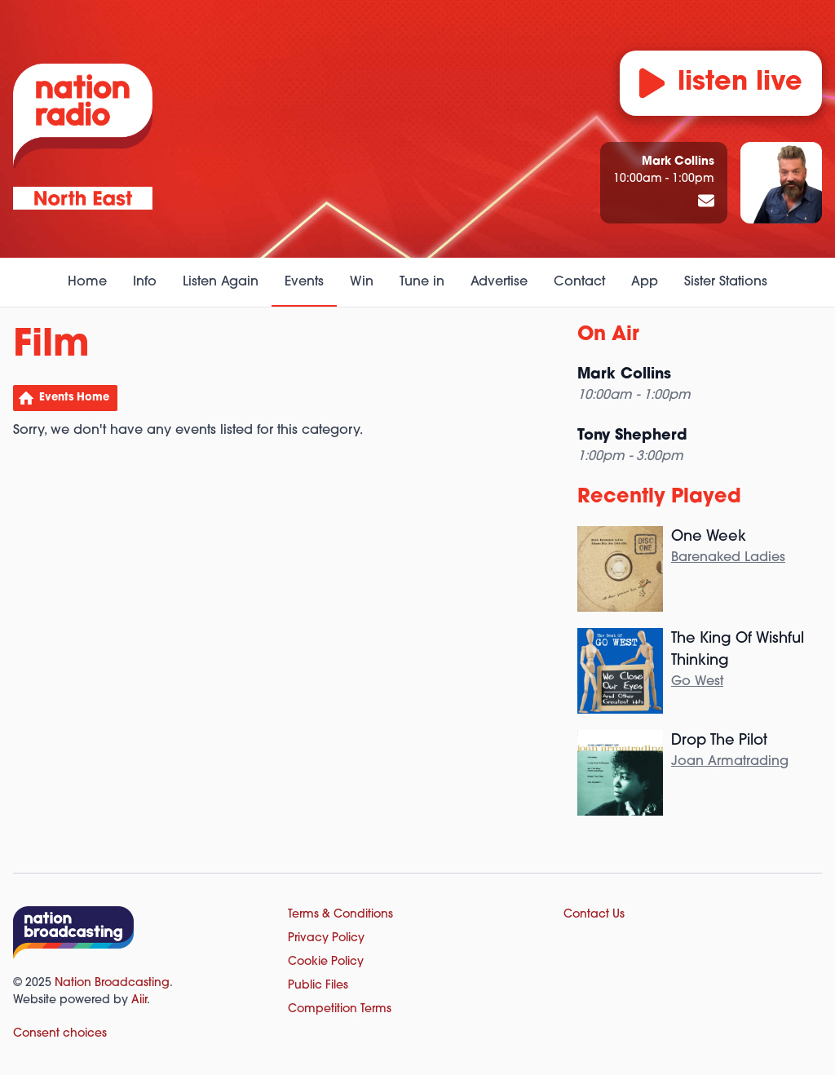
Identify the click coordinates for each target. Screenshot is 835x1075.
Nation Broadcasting (112, 983)
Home (87, 282)
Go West (697, 681)
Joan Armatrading (730, 761)
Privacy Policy (326, 938)
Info (145, 282)
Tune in (422, 282)
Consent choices (60, 1034)
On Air (608, 335)
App (644, 282)
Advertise (499, 282)
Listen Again (220, 282)
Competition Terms (339, 1009)
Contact (579, 282)
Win (361, 282)
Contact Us (594, 915)
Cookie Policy (326, 962)
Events (304, 282)
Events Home (74, 397)
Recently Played (659, 497)
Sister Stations (725, 282)
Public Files (318, 986)
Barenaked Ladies (728, 557)
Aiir (139, 1000)
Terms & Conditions (340, 915)
